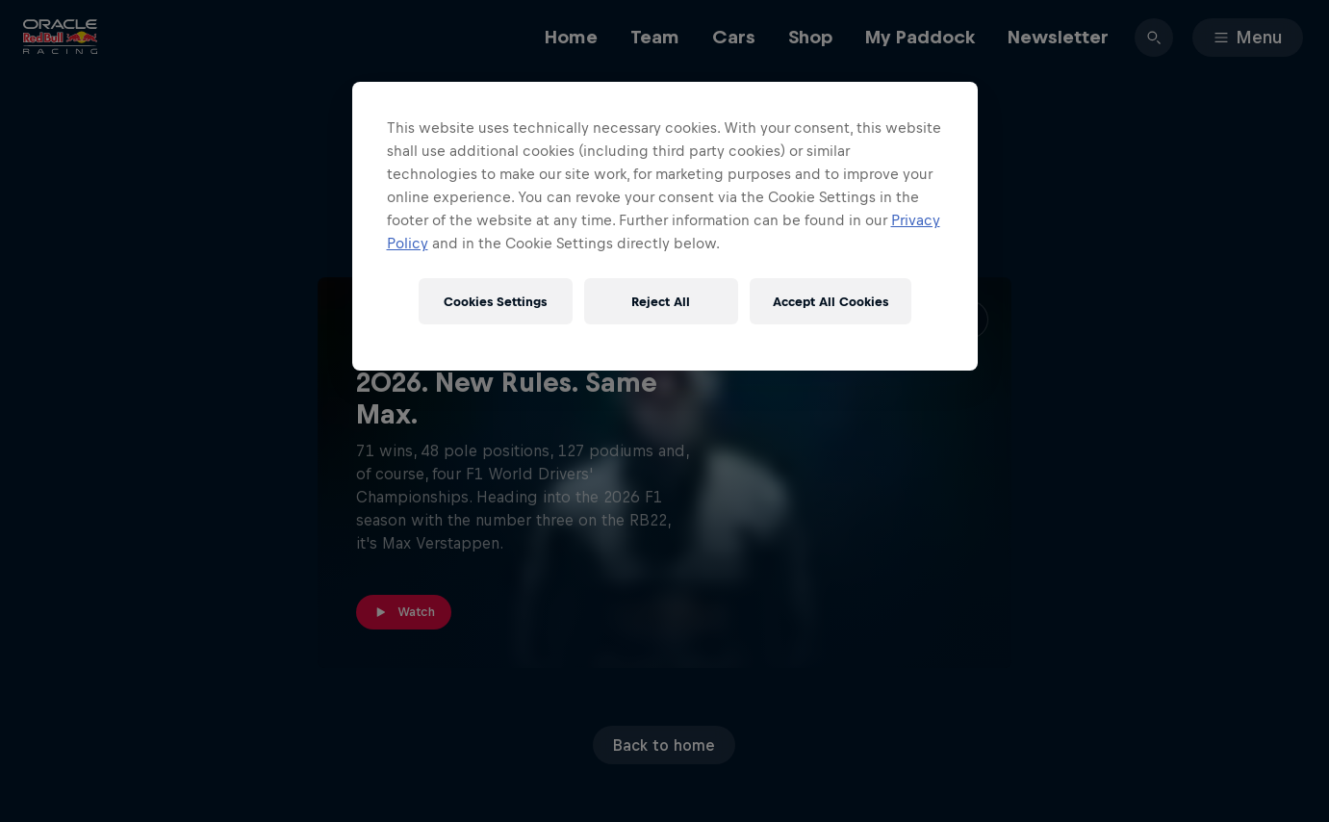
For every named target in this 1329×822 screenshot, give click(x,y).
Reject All (660, 302)
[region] (665, 226)
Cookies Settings (495, 302)
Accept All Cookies (830, 302)
